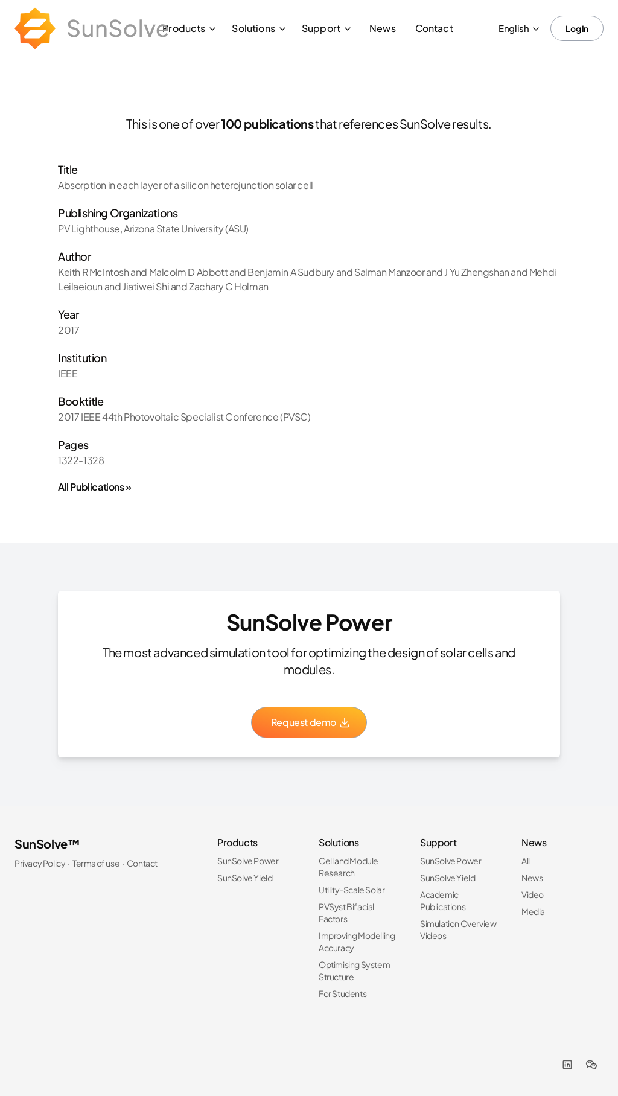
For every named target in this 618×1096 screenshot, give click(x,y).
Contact (434, 28)
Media (533, 911)
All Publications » (95, 486)
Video (532, 894)
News (382, 28)
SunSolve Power (247, 860)
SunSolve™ (47, 843)
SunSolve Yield (244, 877)
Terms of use (95, 863)
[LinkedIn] (567, 1065)
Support (327, 28)
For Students (342, 993)
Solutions (259, 28)
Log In (576, 28)
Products (189, 28)
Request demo (311, 722)
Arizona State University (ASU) (186, 228)
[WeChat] (591, 1065)
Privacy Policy (39, 863)
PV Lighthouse (89, 228)
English (520, 28)
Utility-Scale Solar (351, 889)
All (525, 860)
